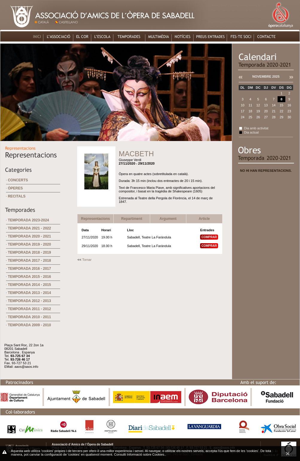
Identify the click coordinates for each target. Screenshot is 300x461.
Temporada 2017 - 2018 (29, 260)
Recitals (16, 196)
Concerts (18, 180)
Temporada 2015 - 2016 (29, 277)
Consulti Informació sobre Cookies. (139, 454)
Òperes (15, 188)
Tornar (87, 259)
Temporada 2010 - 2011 (29, 317)
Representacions (95, 219)
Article (204, 219)
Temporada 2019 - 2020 (29, 244)
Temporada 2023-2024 (28, 220)
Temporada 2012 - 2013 (29, 301)
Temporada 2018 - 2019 (29, 252)
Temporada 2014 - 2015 (29, 285)
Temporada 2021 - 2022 (29, 228)
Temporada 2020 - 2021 (29, 236)
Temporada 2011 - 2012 (29, 309)
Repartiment (131, 219)
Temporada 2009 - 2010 (29, 325)
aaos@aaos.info (26, 366)
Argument (167, 219)
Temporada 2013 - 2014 (29, 293)
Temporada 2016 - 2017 (29, 269)
